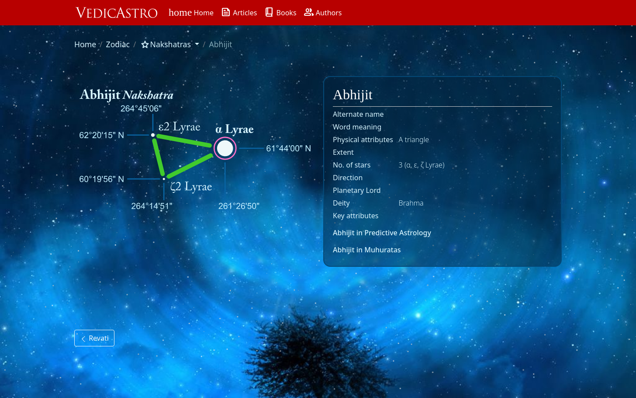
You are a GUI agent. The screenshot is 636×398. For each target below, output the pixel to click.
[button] (169, 44)
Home (85, 44)
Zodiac (118, 44)
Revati (94, 338)
